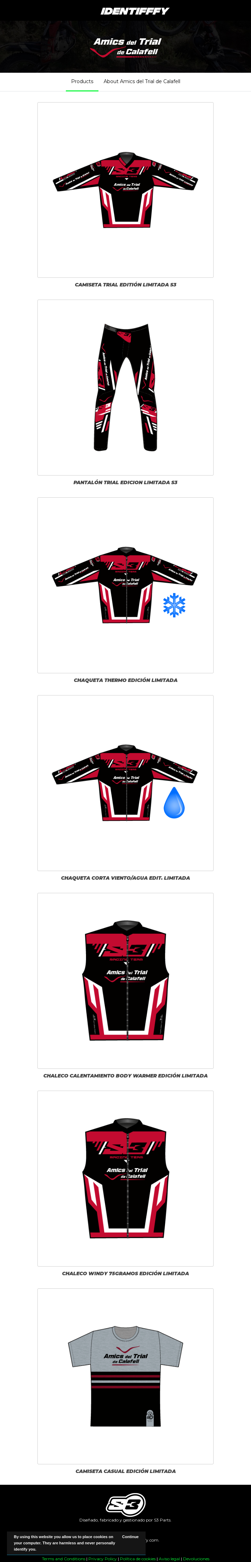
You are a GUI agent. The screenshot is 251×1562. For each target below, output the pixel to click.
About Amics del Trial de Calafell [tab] (142, 81)
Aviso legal (169, 1558)
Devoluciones (196, 1558)
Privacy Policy (102, 1558)
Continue (130, 1537)
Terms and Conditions (63, 1558)
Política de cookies (138, 1558)
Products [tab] (82, 81)
